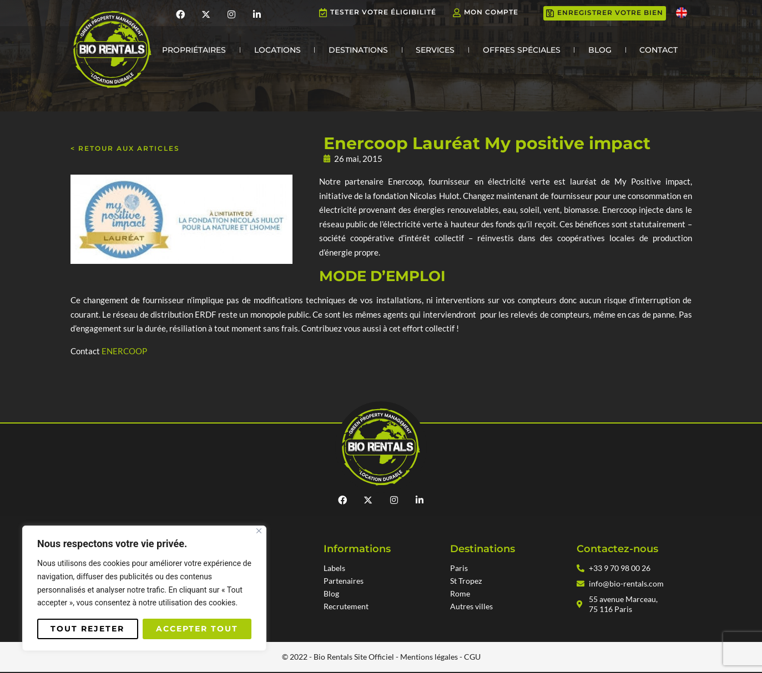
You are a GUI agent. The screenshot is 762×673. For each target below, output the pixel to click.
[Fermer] (258, 530)
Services (435, 50)
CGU (472, 657)
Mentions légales (429, 657)
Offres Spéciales (522, 50)
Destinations (358, 50)
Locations (277, 50)
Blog (600, 50)
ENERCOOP (124, 351)
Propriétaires (194, 50)
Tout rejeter (87, 629)
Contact (658, 50)
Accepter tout (197, 629)
